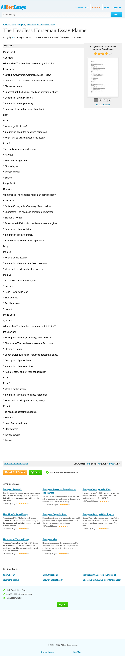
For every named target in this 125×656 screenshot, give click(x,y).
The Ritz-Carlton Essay (15, 514)
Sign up (62, 604)
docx (111, 463)
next (118, 100)
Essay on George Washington (98, 514)
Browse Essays (81, 7)
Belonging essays (11, 579)
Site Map (77, 652)
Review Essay (9, 574)
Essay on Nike (49, 539)
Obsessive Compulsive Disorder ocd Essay (102, 579)
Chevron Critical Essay (52, 579)
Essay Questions (49, 574)
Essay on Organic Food (54, 514)
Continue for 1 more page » (16, 463)
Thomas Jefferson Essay (16, 539)
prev (88, 100)
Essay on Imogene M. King (97, 489)
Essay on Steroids (12, 489)
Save (35, 472)
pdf (99, 463)
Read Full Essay (15, 472)
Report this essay (103, 104)
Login (106, 7)
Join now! (96, 7)
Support (117, 7)
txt (88, 463)
